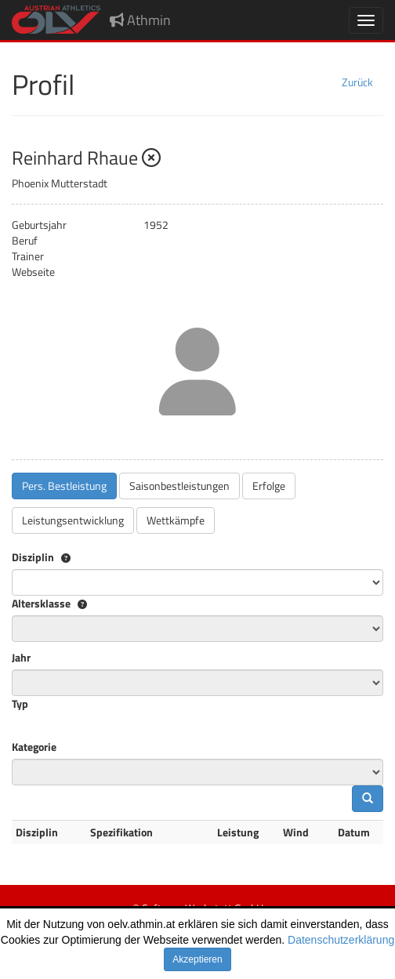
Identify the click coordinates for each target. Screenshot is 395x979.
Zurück (357, 82)
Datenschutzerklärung (341, 940)
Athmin (140, 20)
